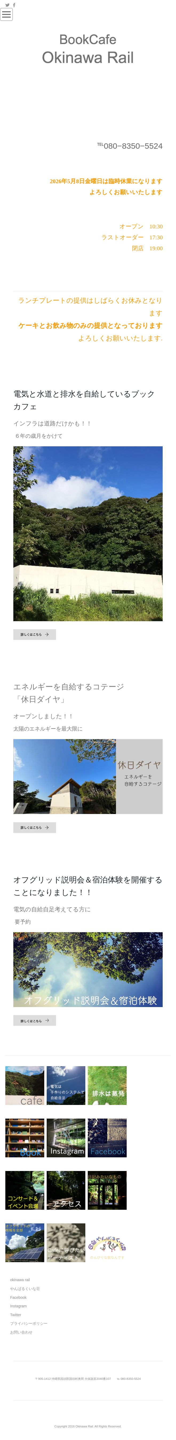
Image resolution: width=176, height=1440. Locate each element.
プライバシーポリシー (28, 1323)
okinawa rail (20, 1280)
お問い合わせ (21, 1332)
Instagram (18, 1306)
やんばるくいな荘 (25, 1289)
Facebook (18, 1297)
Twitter (15, 1315)
